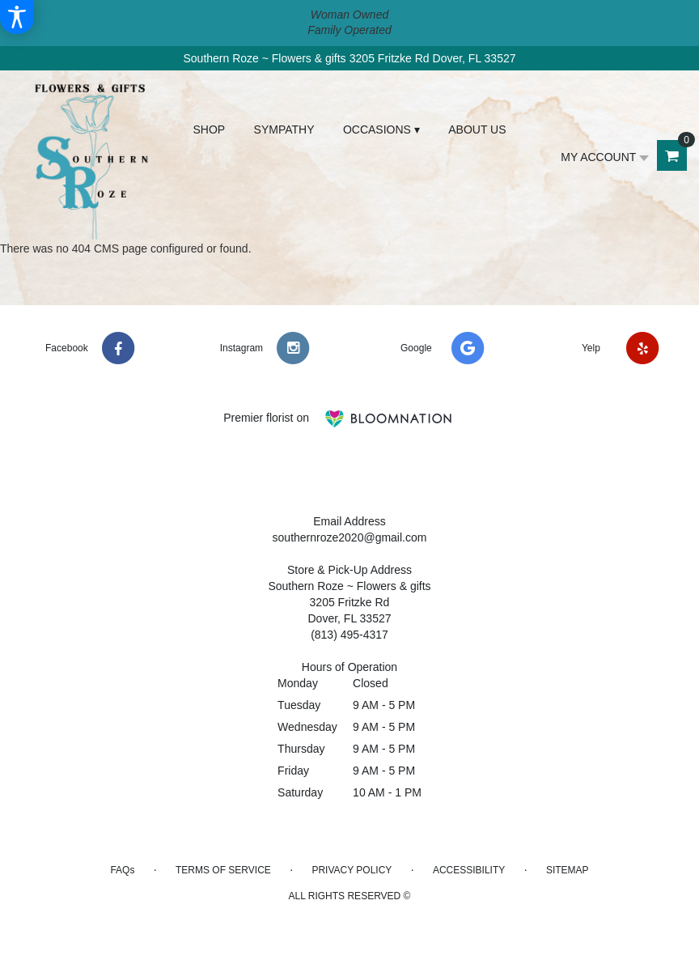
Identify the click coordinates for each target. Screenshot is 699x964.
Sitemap (567, 870)
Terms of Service (223, 870)
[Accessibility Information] (17, 17)
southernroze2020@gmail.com (350, 537)
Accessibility (469, 870)
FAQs (122, 870)
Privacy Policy (351, 870)
